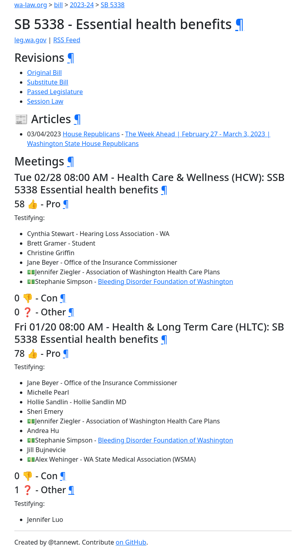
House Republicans (91, 134)
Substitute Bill (48, 82)
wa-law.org (30, 4)
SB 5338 (113, 4)
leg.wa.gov (30, 39)
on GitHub (131, 542)
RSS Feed (66, 39)
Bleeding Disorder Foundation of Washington (165, 281)
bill (58, 4)
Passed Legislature (55, 91)
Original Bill (44, 72)
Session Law (45, 101)
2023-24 (82, 4)
